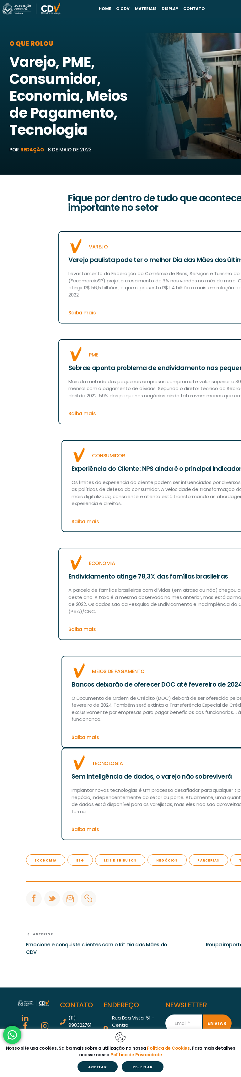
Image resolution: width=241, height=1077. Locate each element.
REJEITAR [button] (142, 1066)
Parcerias (208, 860)
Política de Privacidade (136, 1055)
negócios (167, 860)
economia (45, 860)
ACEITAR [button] (97, 1066)
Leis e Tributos (120, 860)
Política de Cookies (168, 1048)
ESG (80, 860)
